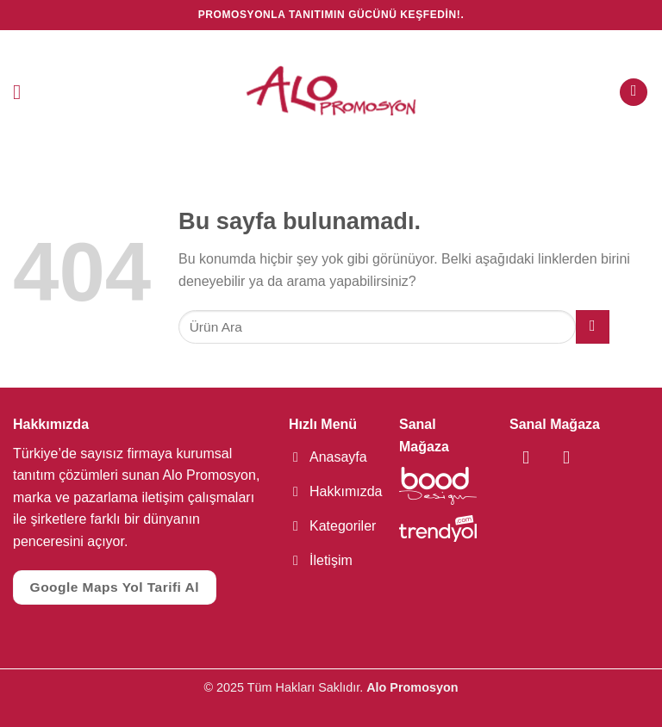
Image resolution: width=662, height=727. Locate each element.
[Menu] (23, 92)
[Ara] (633, 92)
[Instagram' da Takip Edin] (550, 457)
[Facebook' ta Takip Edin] (523, 457)
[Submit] (592, 327)
